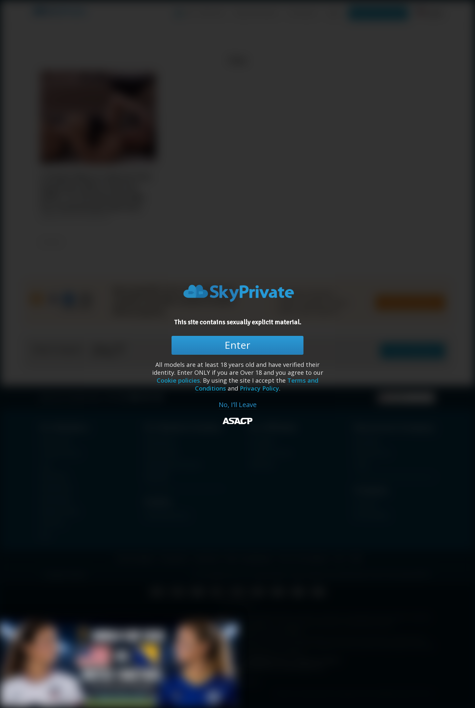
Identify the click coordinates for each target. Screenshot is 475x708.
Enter (237, 345)
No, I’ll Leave (238, 404)
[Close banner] (224, 622)
